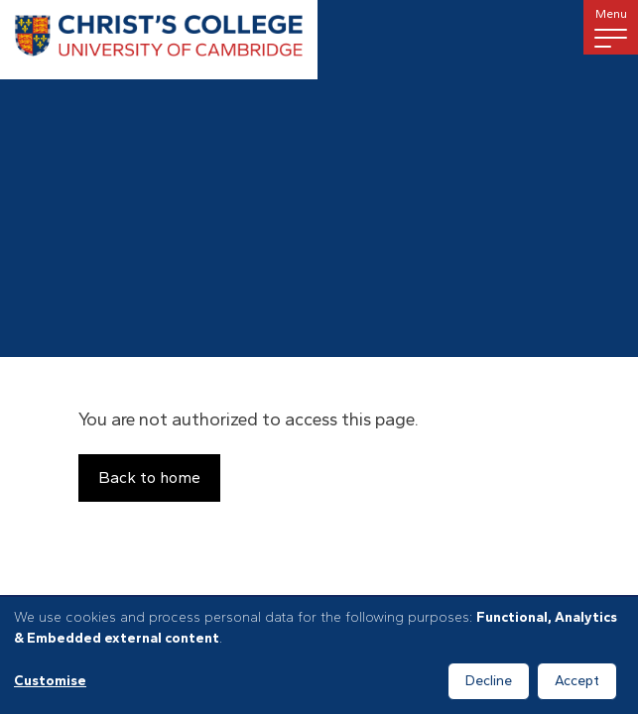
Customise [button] (50, 680)
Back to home (149, 477)
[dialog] (319, 655)
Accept (577, 680)
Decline (488, 680)
